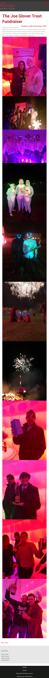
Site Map (24, 667)
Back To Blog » (5, 642)
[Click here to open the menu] (46, 3)
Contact (24, 670)
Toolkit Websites (28, 676)
